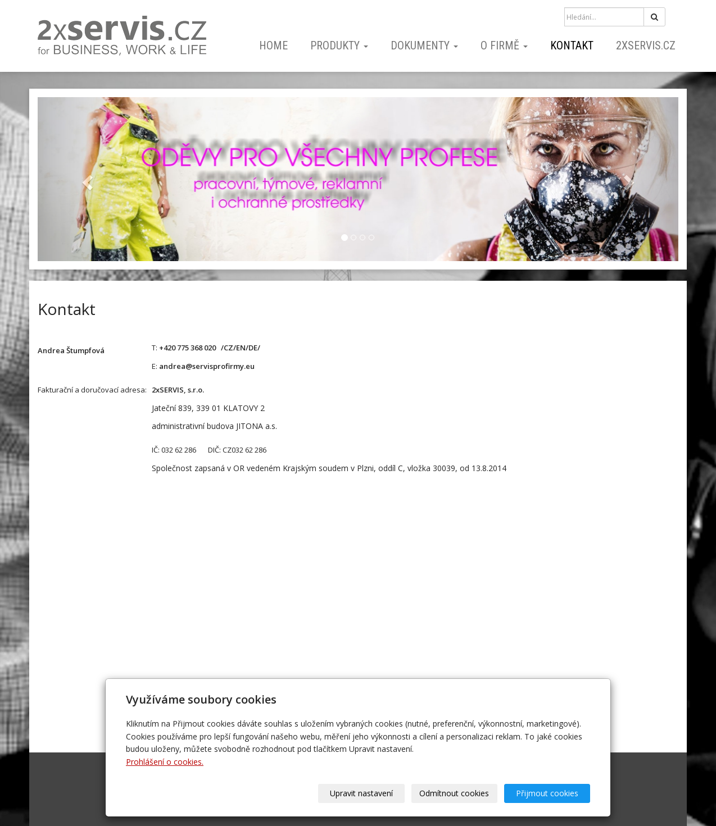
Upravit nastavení (361, 793)
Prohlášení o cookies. (164, 761)
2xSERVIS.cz (646, 45)
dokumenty (424, 45)
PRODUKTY (339, 45)
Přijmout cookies (547, 793)
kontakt (571, 45)
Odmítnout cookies (455, 793)
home (273, 45)
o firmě (504, 45)
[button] (86, 179)
